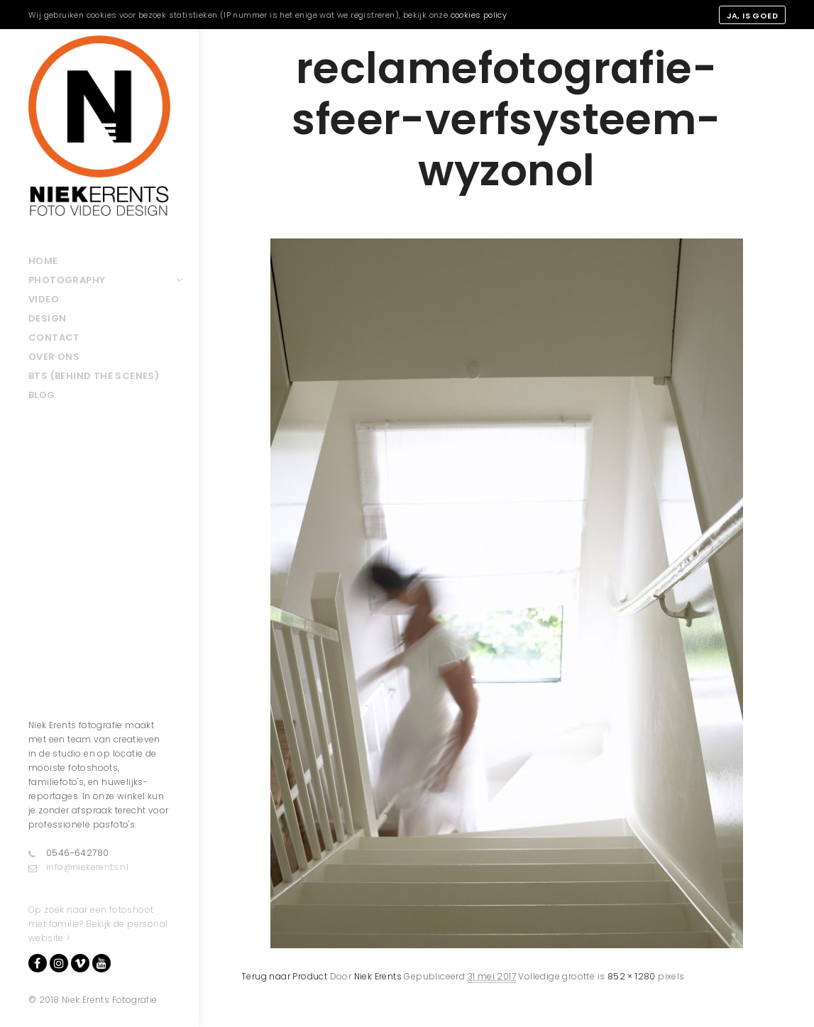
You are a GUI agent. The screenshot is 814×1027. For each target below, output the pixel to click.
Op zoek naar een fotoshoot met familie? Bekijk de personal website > (97, 924)
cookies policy (479, 15)
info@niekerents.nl (78, 867)
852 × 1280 (631, 976)
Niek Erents (378, 976)
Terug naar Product (284, 976)
